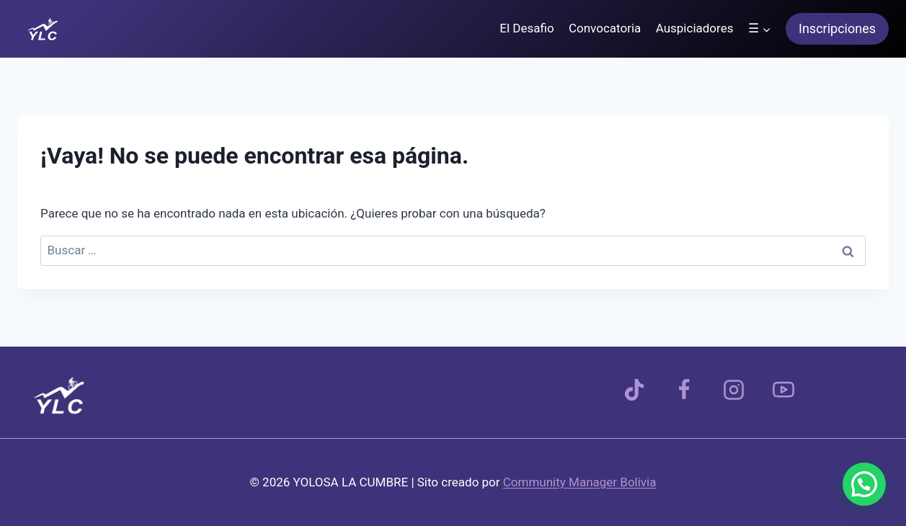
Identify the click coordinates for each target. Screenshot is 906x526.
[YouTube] (783, 389)
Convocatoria (605, 28)
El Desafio (526, 28)
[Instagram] (733, 389)
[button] (864, 484)
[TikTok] (634, 389)
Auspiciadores (695, 28)
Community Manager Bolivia (580, 482)
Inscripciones (837, 28)
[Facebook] (684, 389)
